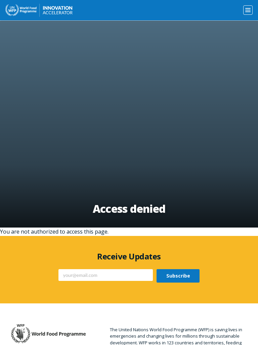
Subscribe (178, 276)
